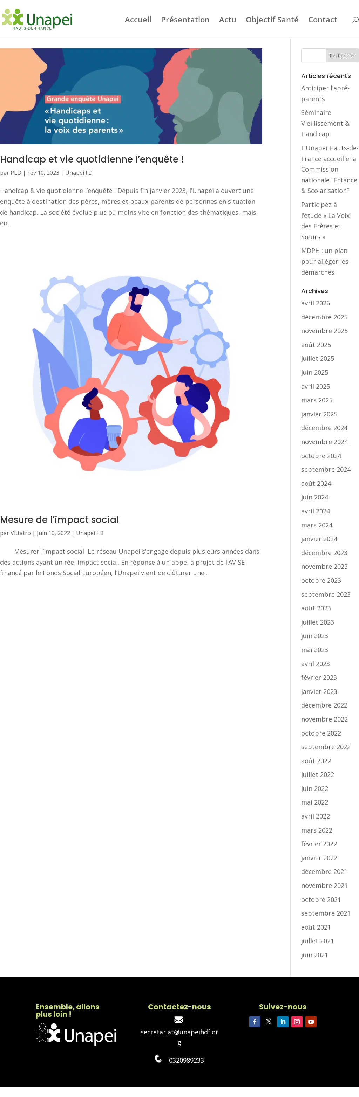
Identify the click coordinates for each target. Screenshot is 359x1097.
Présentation (185, 21)
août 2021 (316, 927)
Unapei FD (79, 173)
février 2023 (319, 677)
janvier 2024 (319, 538)
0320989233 (179, 1060)
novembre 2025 (324, 330)
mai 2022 (314, 802)
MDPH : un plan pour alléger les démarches (324, 261)
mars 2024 (316, 525)
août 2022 (316, 761)
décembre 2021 (324, 871)
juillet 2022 (317, 774)
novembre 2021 (324, 885)
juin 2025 (314, 372)
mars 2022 (316, 830)
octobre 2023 (321, 580)
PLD (16, 173)
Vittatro (21, 533)
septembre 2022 (326, 747)
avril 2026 (315, 303)
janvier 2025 (319, 414)
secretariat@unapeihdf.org (179, 1032)
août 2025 (316, 344)
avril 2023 (315, 664)
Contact (322, 21)
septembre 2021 (326, 913)
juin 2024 (314, 497)
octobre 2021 (321, 899)
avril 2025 (315, 386)
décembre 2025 (324, 317)
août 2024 (316, 483)
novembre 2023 (324, 566)
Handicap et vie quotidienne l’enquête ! (92, 159)
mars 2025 (316, 400)
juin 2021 (314, 955)
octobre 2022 (321, 733)
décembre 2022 (324, 705)
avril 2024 (315, 511)
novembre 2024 (324, 441)
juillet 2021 (317, 941)
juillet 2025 (317, 358)
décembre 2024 (324, 427)
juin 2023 (314, 636)
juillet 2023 (317, 622)
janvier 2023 (319, 691)
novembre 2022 (324, 719)
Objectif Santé (272, 21)
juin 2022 (314, 788)
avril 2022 (315, 816)
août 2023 (316, 608)
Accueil (138, 21)
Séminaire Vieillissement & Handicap (325, 123)
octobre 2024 (321, 455)
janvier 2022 (319, 858)
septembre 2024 (326, 469)
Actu (227, 21)
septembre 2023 (326, 594)
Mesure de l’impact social (59, 519)
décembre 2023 (324, 552)
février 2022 (319, 844)
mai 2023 (314, 650)
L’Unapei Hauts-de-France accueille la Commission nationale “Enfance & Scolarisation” (330, 169)
